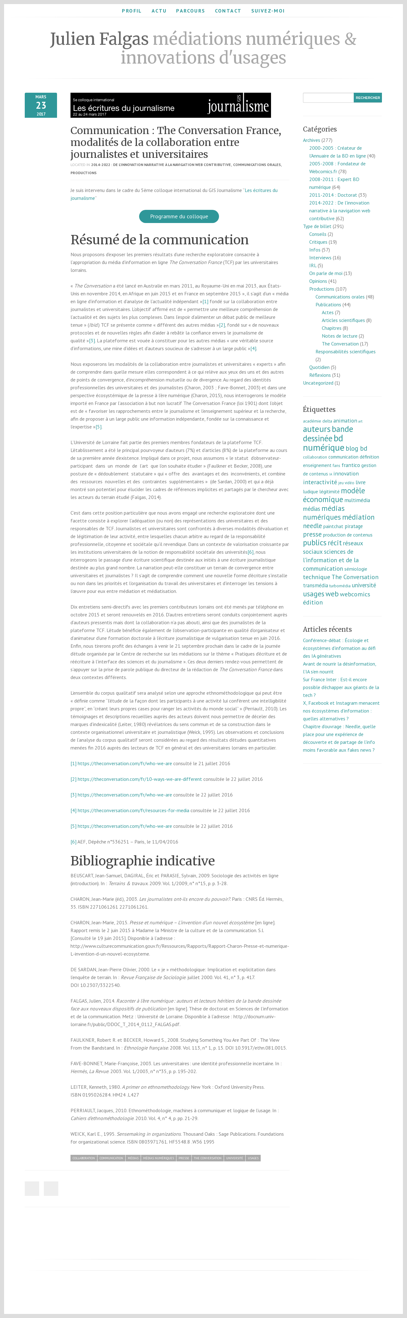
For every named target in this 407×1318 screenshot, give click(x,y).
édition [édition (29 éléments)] (313, 602)
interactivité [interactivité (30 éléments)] (320, 482)
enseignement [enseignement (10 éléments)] (317, 465)
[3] (92, 340)
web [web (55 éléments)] (332, 593)
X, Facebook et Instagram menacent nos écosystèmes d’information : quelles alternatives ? (341, 711)
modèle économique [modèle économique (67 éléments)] (334, 494)
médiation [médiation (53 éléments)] (358, 516)
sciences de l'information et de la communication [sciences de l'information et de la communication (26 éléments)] (331, 559)
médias (133, 1158)
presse (184, 1158)
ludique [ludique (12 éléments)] (310, 491)
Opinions (318, 281)
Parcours (190, 11)
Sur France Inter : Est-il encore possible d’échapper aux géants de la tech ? (341, 687)
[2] (222, 325)
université (234, 1158)
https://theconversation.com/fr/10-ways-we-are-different (140, 779)
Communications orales (257, 164)
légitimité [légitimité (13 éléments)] (329, 491)
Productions (83, 172)
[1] (205, 301)
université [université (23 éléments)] (364, 585)
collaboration (84, 1158)
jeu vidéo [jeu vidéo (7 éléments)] (346, 482)
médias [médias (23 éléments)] (311, 508)
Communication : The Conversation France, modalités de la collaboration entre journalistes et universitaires (175, 142)
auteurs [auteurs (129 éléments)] (317, 428)
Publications (328, 304)
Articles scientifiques (343, 320)
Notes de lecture (339, 336)
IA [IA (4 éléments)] (330, 474)
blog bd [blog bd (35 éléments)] (356, 448)
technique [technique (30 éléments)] (316, 577)
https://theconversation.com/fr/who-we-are (125, 763)
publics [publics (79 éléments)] (314, 542)
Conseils (317, 234)
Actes (328, 312)
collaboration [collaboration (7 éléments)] (315, 457)
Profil (132, 11)
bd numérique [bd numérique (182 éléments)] (323, 442)
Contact (228, 11)
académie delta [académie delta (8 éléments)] (317, 421)
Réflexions (320, 375)
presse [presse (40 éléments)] (312, 534)
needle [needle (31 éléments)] (312, 525)
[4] (253, 348)
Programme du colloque (179, 216)
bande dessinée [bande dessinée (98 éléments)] (328, 433)
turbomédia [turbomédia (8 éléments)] (340, 586)
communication (111, 1158)
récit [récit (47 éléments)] (335, 542)
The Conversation (208, 1158)
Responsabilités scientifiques (346, 351)
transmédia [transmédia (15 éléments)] (315, 585)
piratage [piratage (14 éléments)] (354, 526)
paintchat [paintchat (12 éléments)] (333, 526)
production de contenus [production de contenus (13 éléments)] (348, 535)
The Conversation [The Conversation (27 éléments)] (354, 577)
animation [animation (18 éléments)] (345, 420)
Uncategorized (318, 383)
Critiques (318, 242)
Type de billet (317, 226)
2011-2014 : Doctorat (333, 195)
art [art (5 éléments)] (360, 421)
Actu (159, 11)
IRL (312, 265)
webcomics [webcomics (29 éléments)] (355, 594)
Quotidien (319, 367)
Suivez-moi (268, 11)
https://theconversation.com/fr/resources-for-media (133, 810)
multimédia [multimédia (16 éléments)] (357, 500)
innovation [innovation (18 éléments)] (346, 473)
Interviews (320, 257)
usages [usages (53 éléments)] (313, 593)
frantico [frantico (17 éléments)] (351, 465)
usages (253, 1158)
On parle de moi (325, 273)
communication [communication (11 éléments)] (343, 457)
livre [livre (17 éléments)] (361, 482)
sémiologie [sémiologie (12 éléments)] (355, 569)
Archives (311, 140)
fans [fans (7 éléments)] (336, 465)
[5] (99, 426)
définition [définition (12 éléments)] (369, 457)
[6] (250, 552)
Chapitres (332, 328)
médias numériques (158, 1158)
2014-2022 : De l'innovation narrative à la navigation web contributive (161, 164)
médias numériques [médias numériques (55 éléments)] (324, 512)
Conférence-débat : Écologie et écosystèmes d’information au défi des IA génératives (339, 648)
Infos (315, 249)
